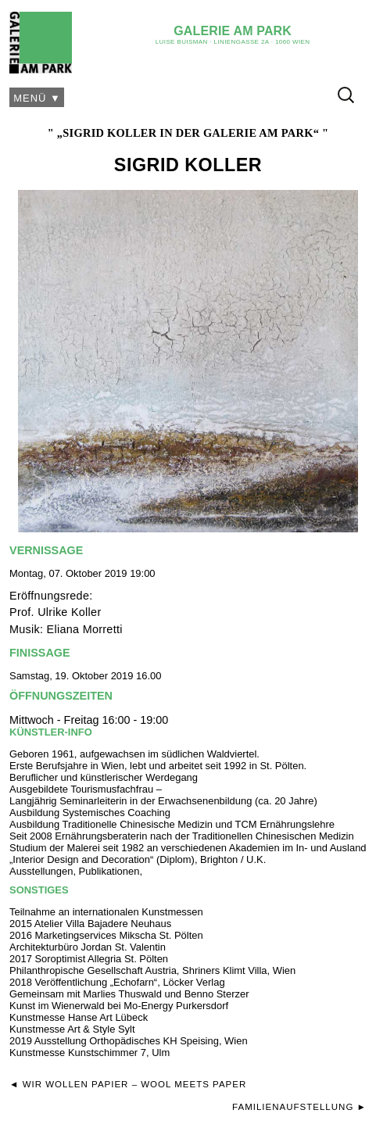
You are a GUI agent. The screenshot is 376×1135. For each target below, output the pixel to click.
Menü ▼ (37, 98)
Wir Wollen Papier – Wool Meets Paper (135, 1084)
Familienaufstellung (292, 1107)
